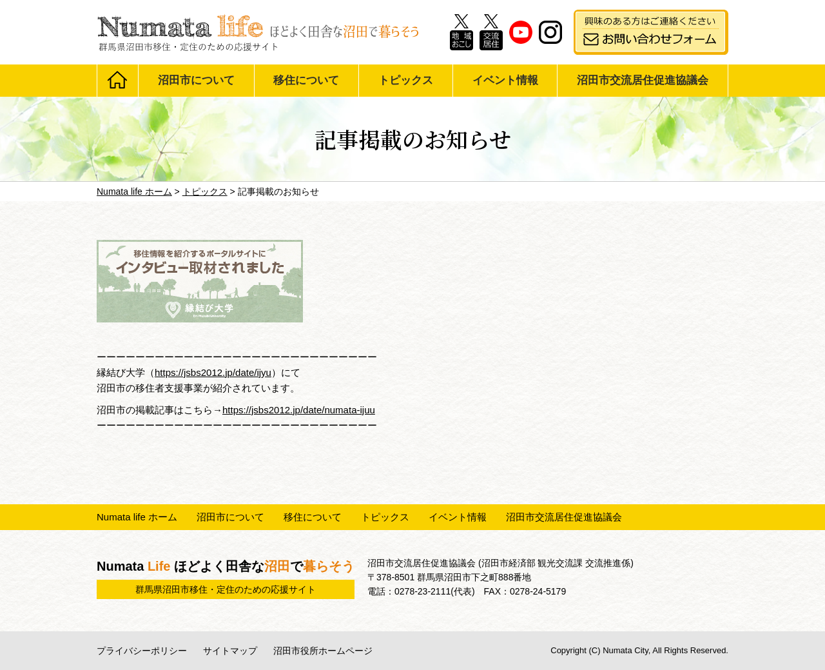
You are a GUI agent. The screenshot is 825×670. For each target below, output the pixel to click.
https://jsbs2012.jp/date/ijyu (213, 372)
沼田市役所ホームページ (323, 650)
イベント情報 (505, 80)
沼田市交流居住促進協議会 (642, 80)
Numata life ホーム (137, 516)
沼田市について (196, 80)
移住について (306, 80)
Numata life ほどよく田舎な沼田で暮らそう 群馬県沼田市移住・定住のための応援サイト (258, 32)
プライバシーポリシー (142, 650)
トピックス (405, 80)
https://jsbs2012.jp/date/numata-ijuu (298, 409)
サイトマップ (230, 650)
